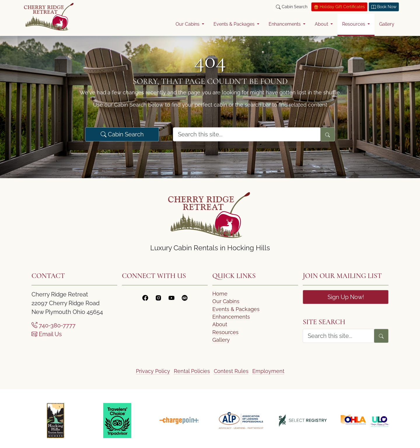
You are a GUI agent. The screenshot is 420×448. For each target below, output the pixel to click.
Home (220, 294)
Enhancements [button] (285, 24)
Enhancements (231, 317)
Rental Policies (192, 371)
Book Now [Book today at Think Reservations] (383, 6)
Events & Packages (236, 309)
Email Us (47, 334)
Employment (268, 371)
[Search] (327, 134)
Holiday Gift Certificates (339, 6)
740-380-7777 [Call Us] (54, 325)
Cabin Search (122, 134)
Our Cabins (225, 301)
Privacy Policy (153, 371)
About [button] (322, 24)
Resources (225, 332)
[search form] (247, 134)
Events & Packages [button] (235, 24)
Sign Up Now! (346, 297)
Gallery (386, 24)
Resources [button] (354, 24)
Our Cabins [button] (188, 24)
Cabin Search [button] (291, 6)
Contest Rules (231, 371)
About (219, 324)
